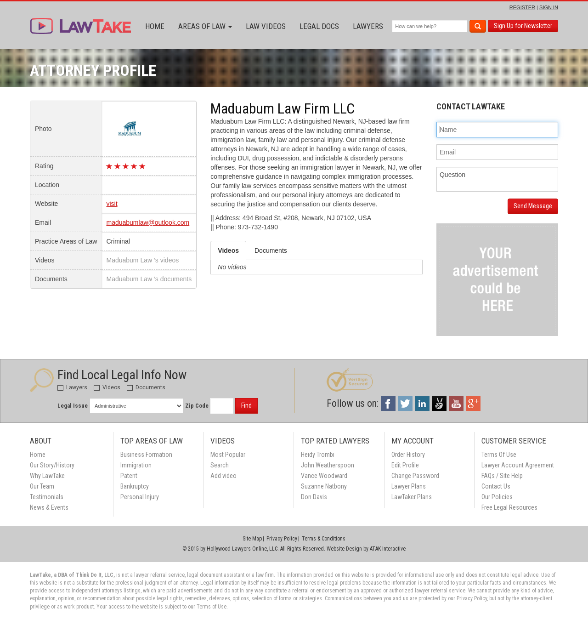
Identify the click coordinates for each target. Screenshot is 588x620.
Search (219, 465)
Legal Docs (319, 26)
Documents (146, 387)
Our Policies (497, 497)
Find (246, 405)
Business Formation (146, 454)
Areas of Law (205, 26)
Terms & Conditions (323, 538)
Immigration (136, 465)
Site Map (252, 538)
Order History (408, 454)
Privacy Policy (281, 538)
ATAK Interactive (388, 549)
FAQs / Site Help (502, 475)
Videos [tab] (228, 250)
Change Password (415, 475)
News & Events (49, 507)
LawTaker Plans (411, 497)
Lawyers (368, 26)
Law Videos (266, 26)
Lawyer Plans (408, 486)
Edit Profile (405, 465)
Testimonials (46, 497)
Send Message (533, 206)
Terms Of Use (498, 454)
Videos (107, 387)
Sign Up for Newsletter (523, 25)
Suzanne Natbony (324, 486)
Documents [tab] (270, 250)
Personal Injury (139, 497)
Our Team (42, 486)
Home (154, 26)
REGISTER (522, 7)
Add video (223, 475)
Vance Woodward (324, 475)
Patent (128, 475)
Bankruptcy (134, 486)
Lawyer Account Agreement (517, 465)
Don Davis (314, 497)
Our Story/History (52, 465)
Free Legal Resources (509, 507)
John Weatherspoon (327, 465)
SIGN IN (548, 7)
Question (497, 179)
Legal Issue (72, 405)
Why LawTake (47, 475)
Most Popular (227, 454)
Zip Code (197, 405)
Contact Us (495, 486)
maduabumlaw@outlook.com (147, 222)
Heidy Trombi (317, 454)
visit (111, 203)
